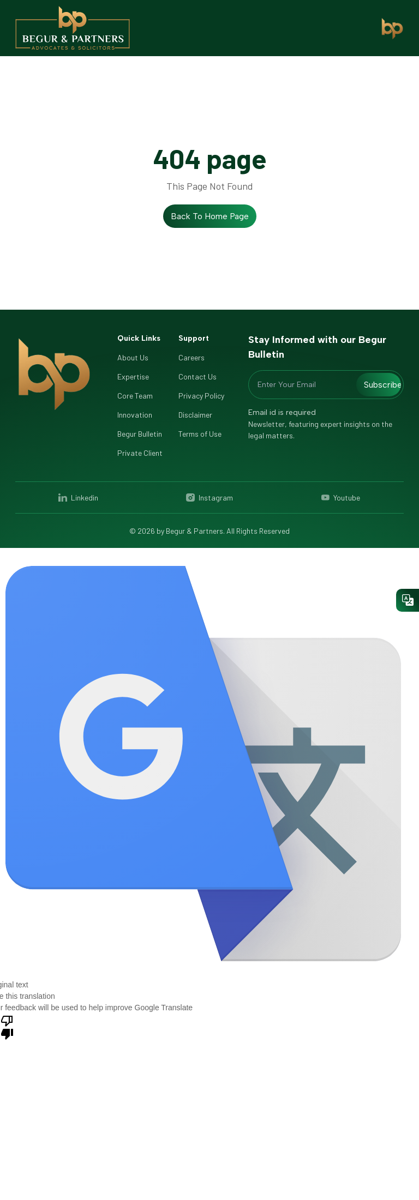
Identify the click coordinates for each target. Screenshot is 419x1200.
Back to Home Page (210, 216)
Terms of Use (200, 433)
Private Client (140, 452)
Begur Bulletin (139, 433)
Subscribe (382, 384)
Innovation (134, 414)
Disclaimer (195, 414)
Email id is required (282, 412)
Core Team (135, 395)
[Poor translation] (7, 1027)
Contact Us (197, 376)
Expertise (133, 376)
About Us (132, 357)
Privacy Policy (201, 395)
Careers (191, 357)
